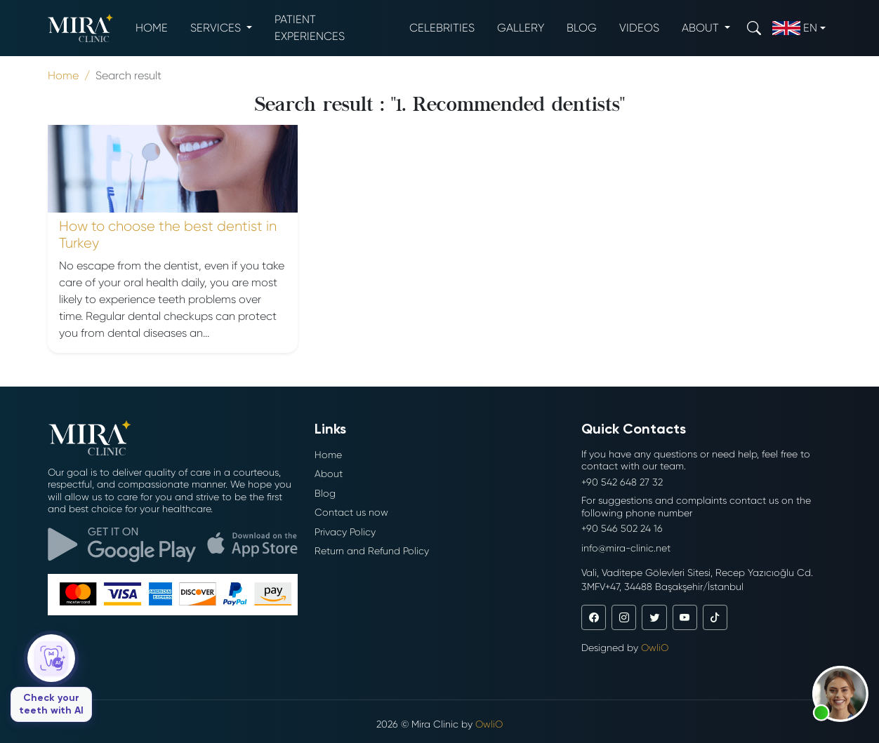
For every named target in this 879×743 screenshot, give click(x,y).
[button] (840, 694)
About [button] (702, 27)
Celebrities (442, 27)
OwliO (654, 647)
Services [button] (217, 27)
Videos (639, 27)
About (329, 473)
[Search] (754, 27)
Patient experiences (310, 28)
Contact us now (351, 512)
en (794, 28)
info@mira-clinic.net (625, 548)
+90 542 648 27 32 (622, 482)
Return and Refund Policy (372, 550)
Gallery (520, 27)
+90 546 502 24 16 (622, 528)
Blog (582, 27)
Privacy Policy (345, 531)
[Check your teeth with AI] (51, 678)
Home (152, 27)
